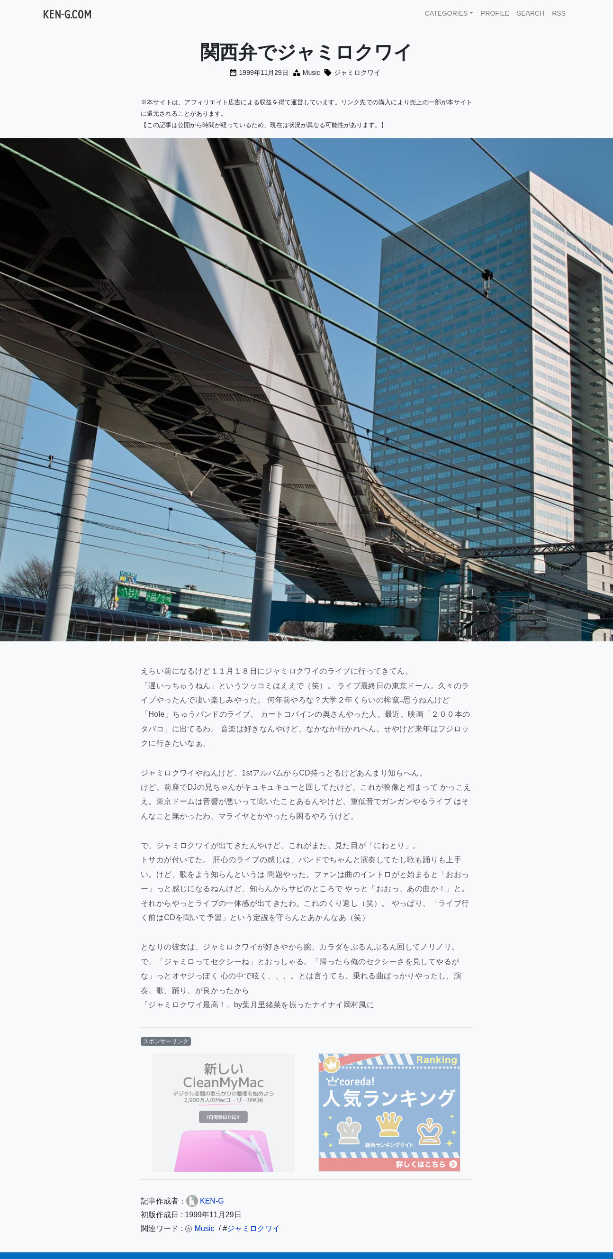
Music (311, 72)
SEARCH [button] (530, 13)
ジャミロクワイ (357, 72)
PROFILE (495, 13)
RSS (559, 13)
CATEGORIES (446, 13)
